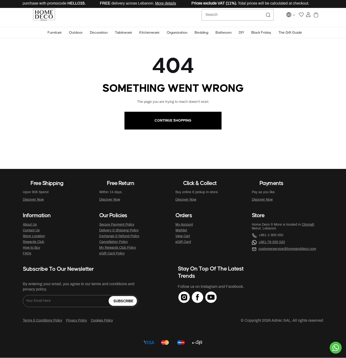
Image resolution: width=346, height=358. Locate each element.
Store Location (34, 236)
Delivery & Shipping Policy (119, 230)
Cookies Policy (102, 320)
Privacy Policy (76, 320)
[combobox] (226, 17)
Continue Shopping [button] (173, 121)
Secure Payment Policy (116, 225)
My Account (184, 225)
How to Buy (31, 248)
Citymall (308, 225)
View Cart (182, 236)
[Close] (327, 4)
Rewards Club (33, 242)
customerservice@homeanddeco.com (287, 249)
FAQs (27, 253)
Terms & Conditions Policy (42, 320)
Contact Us (31, 230)
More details (169, 3)
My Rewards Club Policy (117, 248)
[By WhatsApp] (336, 348)
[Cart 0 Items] (320, 17)
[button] (55, 32)
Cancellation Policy (113, 242)
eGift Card (183, 242)
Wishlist (181, 230)
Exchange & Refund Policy (119, 236)
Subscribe (123, 301)
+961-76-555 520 (272, 242)
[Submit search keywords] (256, 17)
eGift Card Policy (112, 253)
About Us (30, 225)
